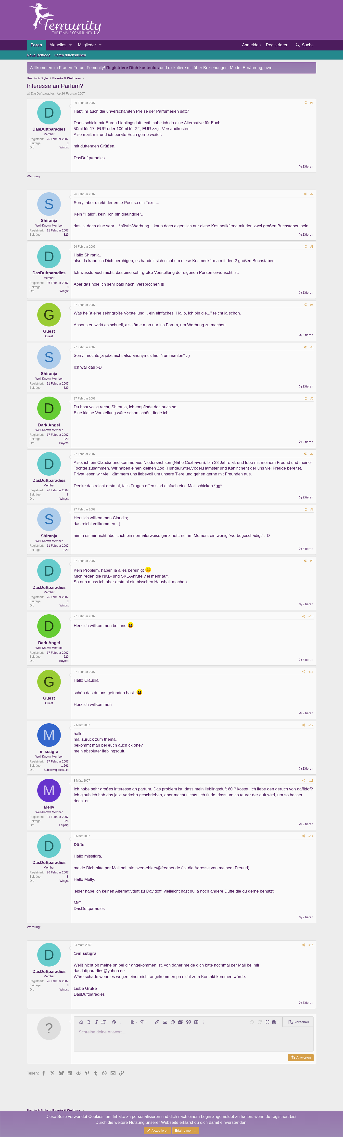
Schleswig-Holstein (56, 770)
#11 (310, 672)
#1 (311, 103)
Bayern (63, 443)
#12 (310, 725)
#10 (310, 616)
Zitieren (308, 166)
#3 (311, 246)
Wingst (64, 147)
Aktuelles (58, 45)
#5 (311, 347)
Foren (36, 45)
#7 (311, 454)
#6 (311, 398)
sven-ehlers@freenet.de (158, 868)
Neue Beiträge (39, 55)
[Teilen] (305, 103)
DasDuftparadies (43, 93)
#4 (311, 305)
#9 (311, 561)
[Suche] (304, 45)
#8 (311, 509)
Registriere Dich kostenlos (132, 67)
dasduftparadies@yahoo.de (99, 970)
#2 (311, 194)
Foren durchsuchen (70, 55)
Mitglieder (87, 45)
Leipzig (63, 825)
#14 (310, 836)
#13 (310, 780)
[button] (70, 45)
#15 (310, 945)
